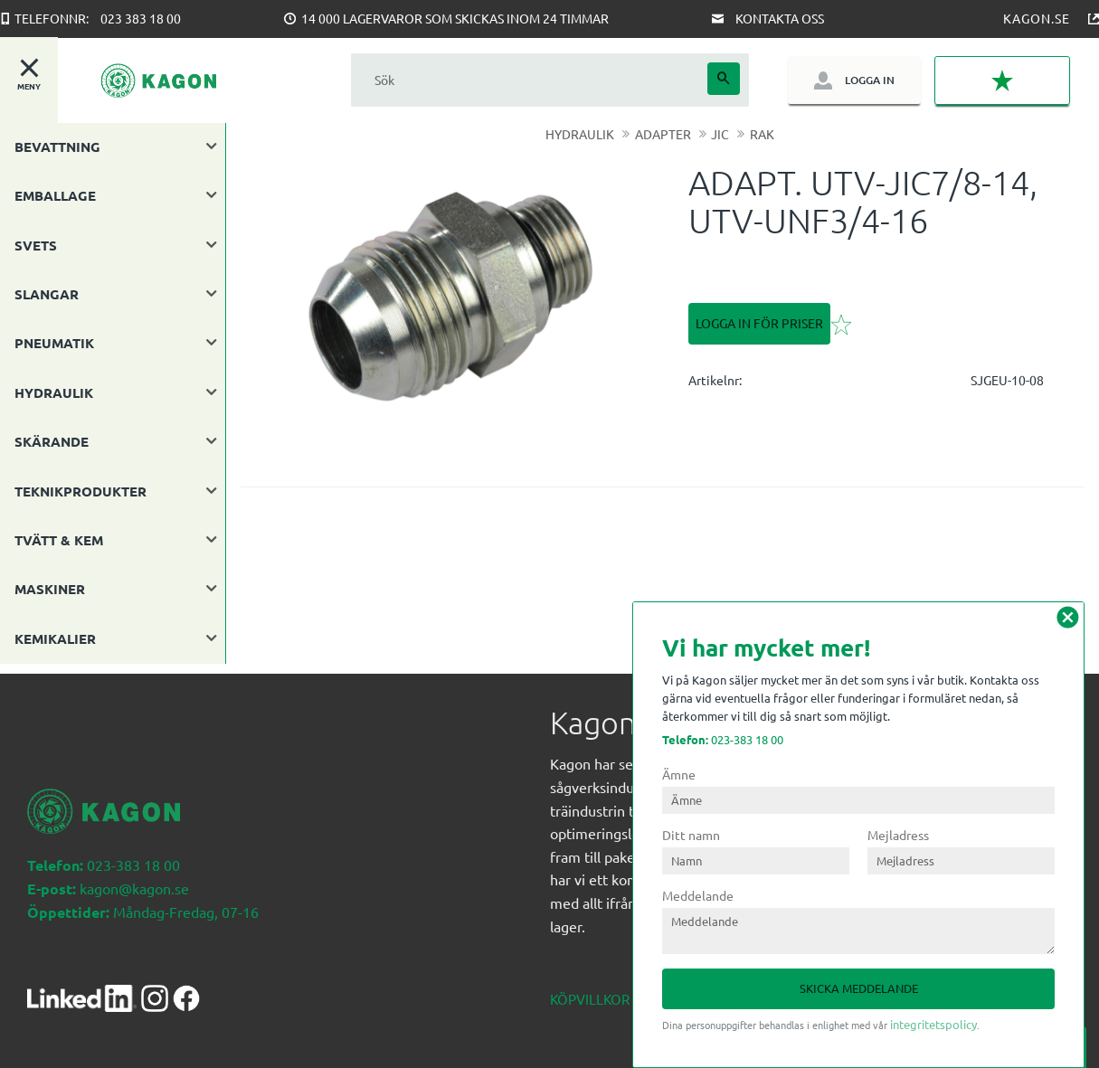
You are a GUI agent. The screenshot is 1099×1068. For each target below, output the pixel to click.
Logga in (869, 80)
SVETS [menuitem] (35, 245)
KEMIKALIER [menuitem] (55, 638)
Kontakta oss (779, 18)
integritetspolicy (933, 1024)
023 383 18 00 (140, 18)
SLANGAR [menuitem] (46, 294)
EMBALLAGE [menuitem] (55, 195)
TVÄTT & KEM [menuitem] (58, 540)
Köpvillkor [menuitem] (590, 988)
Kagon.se (1036, 18)
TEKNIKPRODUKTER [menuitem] (80, 491)
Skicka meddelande (859, 988)
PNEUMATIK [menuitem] (54, 343)
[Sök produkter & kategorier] (529, 80)
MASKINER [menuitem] (49, 589)
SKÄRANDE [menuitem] (51, 441)
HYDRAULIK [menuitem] (53, 392)
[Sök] (723, 78)
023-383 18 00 (722, 739)
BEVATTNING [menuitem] (57, 146)
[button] (1002, 80)
